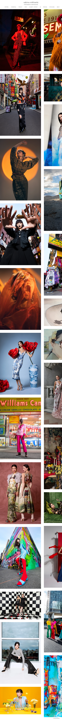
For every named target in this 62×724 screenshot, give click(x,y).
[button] (6, 6)
